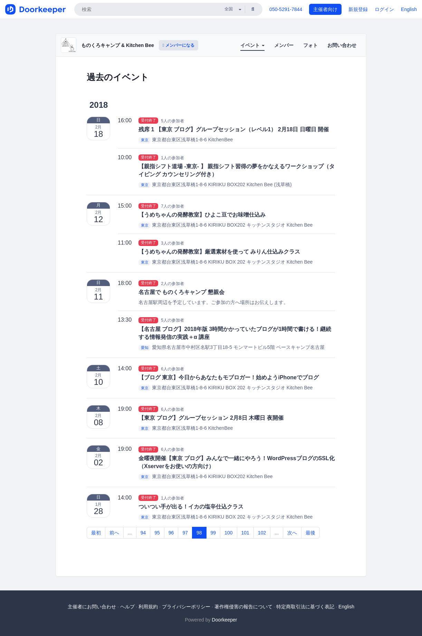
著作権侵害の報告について (243, 606)
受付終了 (148, 120)
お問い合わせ (341, 45)
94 (143, 532)
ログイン (384, 9)
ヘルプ (127, 606)
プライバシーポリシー (186, 606)
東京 (144, 140)
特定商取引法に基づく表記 (305, 606)
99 (213, 532)
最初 (96, 532)
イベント (252, 45)
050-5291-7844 (285, 9)
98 (199, 532)
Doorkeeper (224, 620)
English (409, 9)
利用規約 (148, 606)
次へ (292, 532)
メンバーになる (178, 45)
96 (171, 532)
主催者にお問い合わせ (92, 606)
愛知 (144, 347)
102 (262, 532)
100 (228, 532)
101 (245, 532)
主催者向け (325, 9)
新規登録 (358, 9)
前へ (114, 532)
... (130, 532)
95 (157, 532)
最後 (310, 532)
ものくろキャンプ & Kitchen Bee (117, 45)
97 (185, 532)
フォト (310, 45)
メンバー (284, 45)
